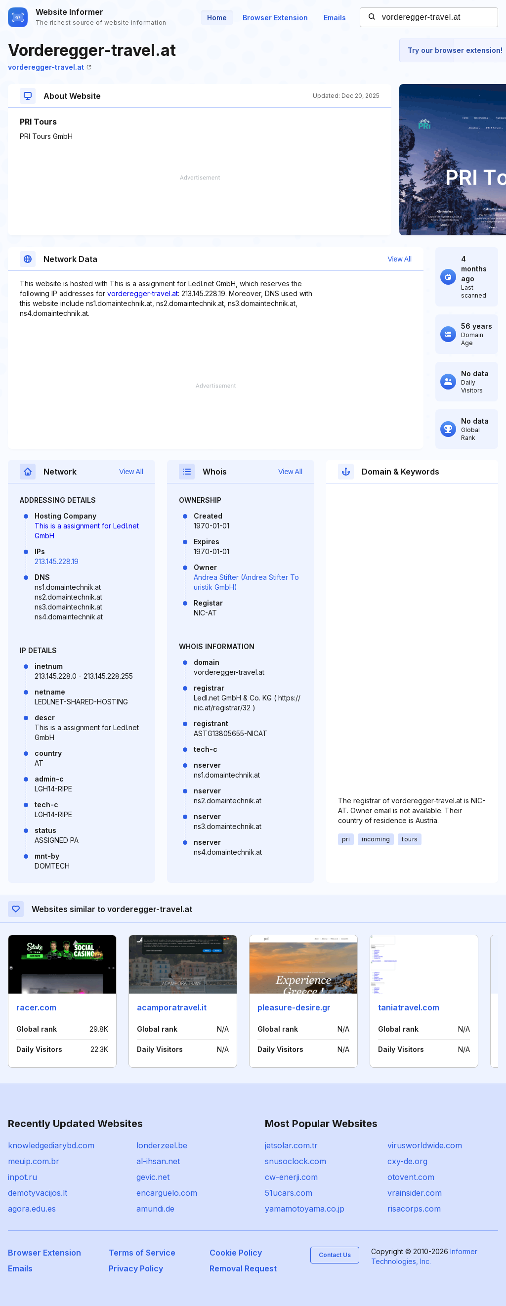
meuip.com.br (33, 1161)
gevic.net (152, 1177)
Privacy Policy (136, 1268)
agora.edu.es (32, 1209)
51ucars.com (288, 1193)
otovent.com (410, 1177)
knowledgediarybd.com (51, 1145)
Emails (335, 17)
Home (217, 17)
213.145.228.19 (57, 561)
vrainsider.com (414, 1193)
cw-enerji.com (291, 1177)
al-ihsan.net (158, 1161)
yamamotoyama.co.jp (304, 1209)
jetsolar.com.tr (291, 1145)
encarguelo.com (166, 1193)
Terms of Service (142, 1253)
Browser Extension (275, 17)
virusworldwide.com (424, 1145)
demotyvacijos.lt (37, 1193)
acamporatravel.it (172, 1007)
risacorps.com (414, 1209)
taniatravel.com (408, 1007)
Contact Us (335, 1255)
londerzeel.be (161, 1145)
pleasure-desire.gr (294, 1007)
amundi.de (155, 1209)
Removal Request (243, 1268)
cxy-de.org (407, 1161)
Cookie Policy (236, 1253)
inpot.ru (22, 1177)
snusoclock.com (295, 1161)
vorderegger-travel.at (49, 67)
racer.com (36, 1007)
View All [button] (399, 259)
